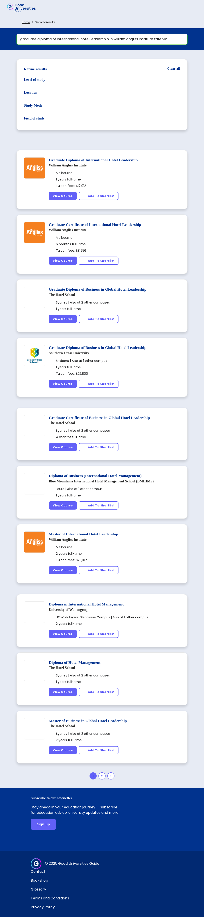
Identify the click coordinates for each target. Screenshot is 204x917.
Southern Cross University (69, 353)
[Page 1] (93, 775)
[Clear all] (173, 68)
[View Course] (63, 196)
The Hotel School (62, 295)
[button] (194, 7)
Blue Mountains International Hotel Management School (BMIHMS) (101, 481)
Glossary (38, 889)
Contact (38, 871)
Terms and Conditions (50, 898)
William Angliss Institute (68, 165)
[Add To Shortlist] (99, 196)
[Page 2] (102, 775)
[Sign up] (43, 824)
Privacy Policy (43, 907)
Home (26, 22)
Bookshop (39, 880)
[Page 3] (110, 775)
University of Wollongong (68, 609)
